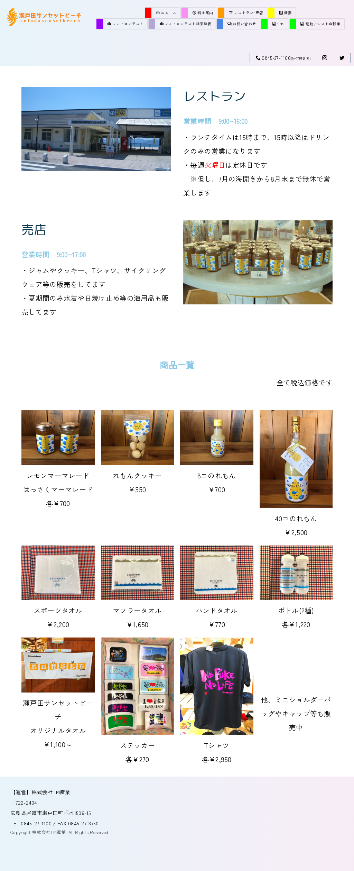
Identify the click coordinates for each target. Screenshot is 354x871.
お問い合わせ (241, 23)
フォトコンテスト (126, 23)
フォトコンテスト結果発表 (186, 23)
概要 (285, 12)
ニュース (166, 12)
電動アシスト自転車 (320, 23)
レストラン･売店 (246, 12)
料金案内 (203, 12)
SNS (278, 23)
